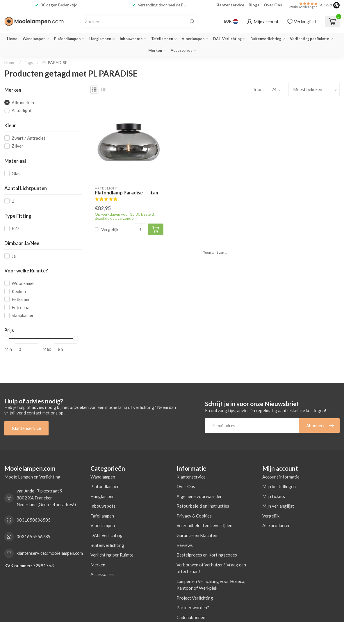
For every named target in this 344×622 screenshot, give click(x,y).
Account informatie (281, 476)
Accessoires (181, 50)
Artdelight (22, 110)
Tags (28, 62)
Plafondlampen (67, 39)
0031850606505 (34, 519)
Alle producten (276, 525)
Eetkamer (21, 299)
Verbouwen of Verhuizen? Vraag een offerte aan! (211, 568)
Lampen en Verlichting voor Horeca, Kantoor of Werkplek (211, 585)
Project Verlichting (195, 597)
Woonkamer (23, 283)
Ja (14, 256)
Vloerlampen (193, 39)
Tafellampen (162, 39)
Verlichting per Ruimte (309, 39)
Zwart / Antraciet (28, 138)
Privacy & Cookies (194, 515)
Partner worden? (193, 607)
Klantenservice (229, 4)
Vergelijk (109, 229)
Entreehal (21, 307)
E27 (15, 228)
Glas (16, 173)
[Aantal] (140, 229)
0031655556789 (34, 536)
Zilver (17, 145)
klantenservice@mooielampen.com (50, 553)
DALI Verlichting (227, 39)
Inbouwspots (131, 39)
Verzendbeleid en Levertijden (204, 525)
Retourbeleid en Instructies (203, 505)
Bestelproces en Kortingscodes (207, 554)
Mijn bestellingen (279, 486)
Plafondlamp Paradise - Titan (126, 193)
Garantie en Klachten (197, 535)
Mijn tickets (273, 496)
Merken (155, 50)
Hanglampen (100, 39)
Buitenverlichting (265, 39)
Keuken (19, 291)
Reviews (185, 545)
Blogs (254, 4)
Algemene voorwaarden (199, 496)
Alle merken (23, 102)
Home (12, 39)
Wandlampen (34, 39)
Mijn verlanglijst (278, 505)
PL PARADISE (54, 62)
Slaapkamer (23, 315)
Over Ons (273, 4)
